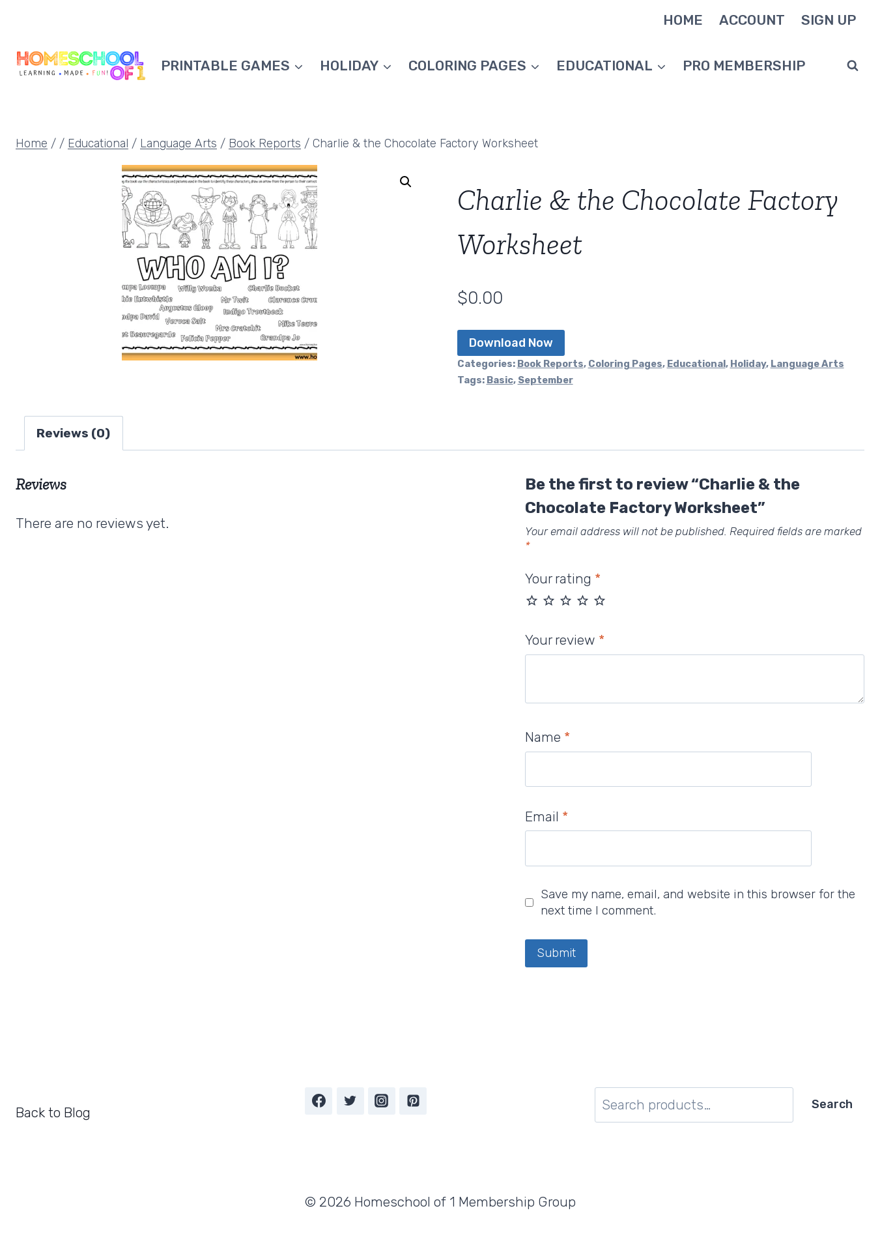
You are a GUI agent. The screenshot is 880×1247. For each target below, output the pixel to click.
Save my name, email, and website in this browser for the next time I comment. (698, 902)
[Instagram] (381, 1101)
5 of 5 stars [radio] (599, 600)
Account (752, 20)
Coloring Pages (625, 364)
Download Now (511, 343)
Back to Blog (53, 1112)
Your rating (563, 578)
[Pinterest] (413, 1101)
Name (547, 737)
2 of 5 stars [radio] (549, 600)
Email (546, 816)
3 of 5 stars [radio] (566, 600)
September (545, 380)
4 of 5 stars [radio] (582, 600)
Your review (564, 640)
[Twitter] (350, 1101)
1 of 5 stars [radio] (532, 600)
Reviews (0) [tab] (73, 433)
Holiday (748, 364)
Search (832, 1104)
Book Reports (550, 364)
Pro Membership (744, 65)
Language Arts (807, 364)
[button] (406, 182)
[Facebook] (318, 1101)
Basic (500, 380)
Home (683, 20)
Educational (696, 364)
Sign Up (828, 20)
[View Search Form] (852, 66)
